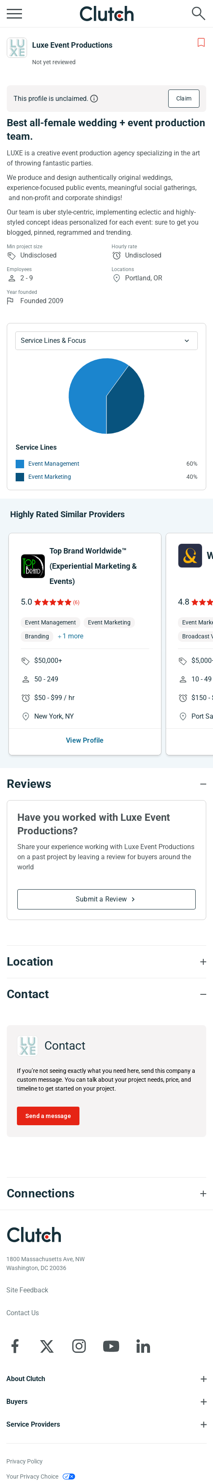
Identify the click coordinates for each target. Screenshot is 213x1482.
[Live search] (198, 13)
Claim (183, 98)
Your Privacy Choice (32, 1476)
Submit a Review (101, 899)
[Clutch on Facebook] (14, 1346)
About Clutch (25, 1379)
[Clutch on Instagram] (79, 1346)
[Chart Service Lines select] (106, 341)
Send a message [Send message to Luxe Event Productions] (48, 1116)
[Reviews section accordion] (106, 784)
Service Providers (33, 1424)
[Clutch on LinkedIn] (143, 1346)
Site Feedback (27, 1290)
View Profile (85, 740)
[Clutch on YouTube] (111, 1346)
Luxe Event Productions (72, 45)
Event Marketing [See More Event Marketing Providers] (49, 476)
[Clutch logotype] (33, 1234)
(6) (76, 602)
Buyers (16, 1402)
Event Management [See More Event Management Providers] (53, 463)
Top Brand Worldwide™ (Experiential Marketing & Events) (93, 566)
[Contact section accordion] (106, 994)
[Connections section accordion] (106, 1194)
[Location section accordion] (106, 962)
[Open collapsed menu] (14, 13)
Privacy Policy (24, 1461)
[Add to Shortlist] (201, 43)
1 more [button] (73, 636)
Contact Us (22, 1313)
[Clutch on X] (46, 1346)
